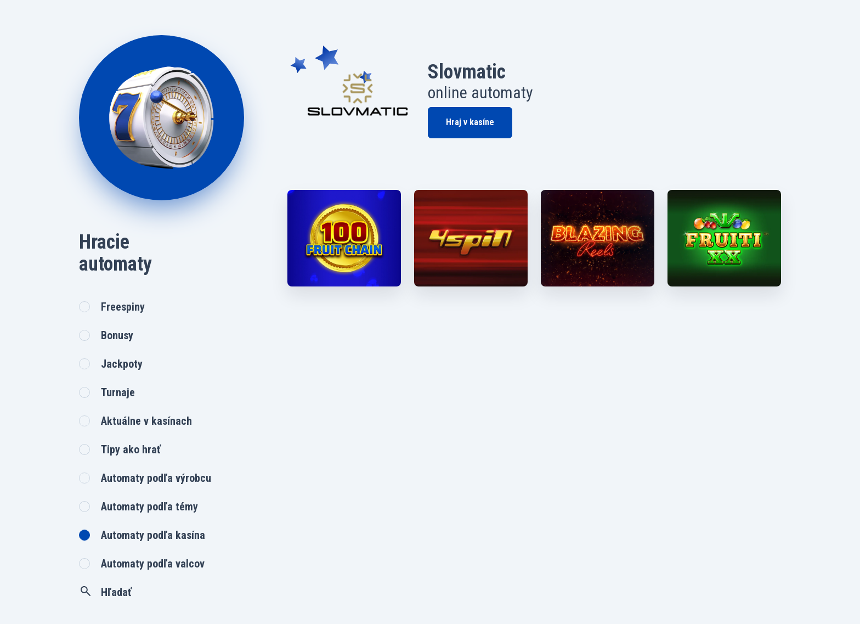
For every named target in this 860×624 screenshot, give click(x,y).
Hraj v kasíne (470, 122)
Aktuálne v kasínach (146, 421)
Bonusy (117, 335)
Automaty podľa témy (149, 506)
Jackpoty (122, 363)
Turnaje (118, 392)
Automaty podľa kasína (153, 535)
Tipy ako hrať (131, 449)
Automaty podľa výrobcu (156, 478)
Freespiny (123, 306)
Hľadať (105, 591)
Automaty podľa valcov (153, 563)
